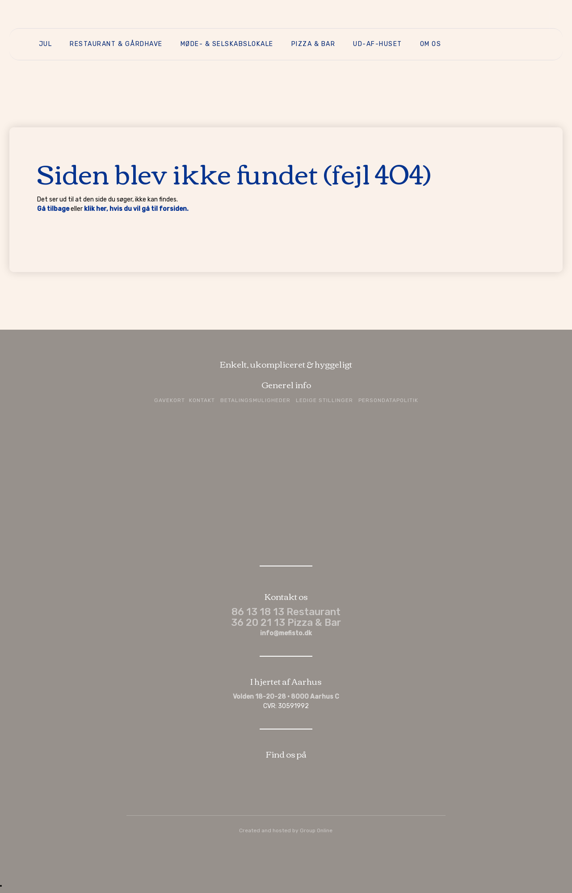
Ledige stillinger (324, 400)
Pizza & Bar (313, 44)
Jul (45, 44)
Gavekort (169, 400)
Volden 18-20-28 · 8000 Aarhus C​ (286, 696)
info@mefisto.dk (286, 633)
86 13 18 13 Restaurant (286, 612)
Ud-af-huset (377, 44)
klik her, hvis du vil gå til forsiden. (136, 209)
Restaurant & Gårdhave (116, 44)
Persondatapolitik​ (388, 400)
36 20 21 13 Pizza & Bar (286, 622)
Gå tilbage (53, 209)
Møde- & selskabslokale (227, 44)
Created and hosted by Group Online (285, 830)
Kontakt (202, 400)
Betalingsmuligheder (255, 400)
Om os (431, 44)
